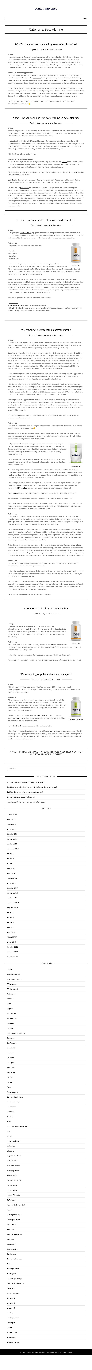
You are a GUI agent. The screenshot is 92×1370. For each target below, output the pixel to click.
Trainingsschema (13, 1283)
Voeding (10, 1327)
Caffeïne (10, 1043)
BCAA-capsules (61, 85)
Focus (9, 1102)
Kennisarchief (46, 7)
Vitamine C (11, 1318)
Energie (10, 1097)
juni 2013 (10, 932)
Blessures (10, 1038)
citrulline (55, 659)
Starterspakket (12, 1264)
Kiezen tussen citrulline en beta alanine (46, 623)
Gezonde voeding (13, 1116)
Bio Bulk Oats (23, 502)
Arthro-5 (10, 1013)
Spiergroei (10, 1244)
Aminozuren (11, 1008)
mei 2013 (10, 937)
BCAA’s (64, 171)
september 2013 (13, 917)
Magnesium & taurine (16, 740)
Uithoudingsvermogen (15, 1293)
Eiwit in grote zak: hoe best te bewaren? (21, 811)
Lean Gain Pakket (26, 247)
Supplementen (12, 1269)
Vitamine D (11, 1322)
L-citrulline (12, 190)
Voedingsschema (13, 1332)
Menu (85, 18)
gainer (33, 80)
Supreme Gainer (36, 450)
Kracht (9, 1151)
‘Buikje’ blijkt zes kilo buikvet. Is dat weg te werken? (25, 807)
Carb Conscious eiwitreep (16, 1048)
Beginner (10, 1023)
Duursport (10, 1077)
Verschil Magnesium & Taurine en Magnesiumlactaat (25, 797)
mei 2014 (10, 878)
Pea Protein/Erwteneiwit (16, 1219)
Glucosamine (11, 1121)
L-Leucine (74, 182)
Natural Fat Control (14, 1195)
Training (10, 1278)
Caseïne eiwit (12, 1058)
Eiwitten (10, 1092)
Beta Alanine (11, 1028)
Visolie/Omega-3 (13, 1308)
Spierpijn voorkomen (14, 1249)
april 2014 (10, 883)
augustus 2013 (12, 922)
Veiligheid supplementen (15, 1298)
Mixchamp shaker (13, 1185)
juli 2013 (10, 927)
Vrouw (9, 1342)
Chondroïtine (11, 1062)
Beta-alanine (14, 317)
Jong (8, 1146)
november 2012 (12, 966)
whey (21, 80)
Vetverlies (10, 1303)
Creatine (20, 733)
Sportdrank (11, 1259)
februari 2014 (12, 893)
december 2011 (12, 971)
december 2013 (12, 903)
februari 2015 (12, 839)
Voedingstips (11, 1337)
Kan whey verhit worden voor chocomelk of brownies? (26, 816)
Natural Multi (12, 1200)
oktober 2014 (12, 858)
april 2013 (10, 942)
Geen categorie (12, 1107)
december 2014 (12, 849)
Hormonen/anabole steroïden (17, 1141)
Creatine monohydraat (17, 320)
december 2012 (12, 961)
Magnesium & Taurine (14, 1170)
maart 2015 (11, 834)
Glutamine (10, 1126)
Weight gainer (12, 1347)
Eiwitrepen (11, 1087)
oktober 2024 (12, 829)
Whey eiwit (11, 1352)
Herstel (9, 1131)
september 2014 (13, 863)
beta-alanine (37, 83)
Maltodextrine (12, 1175)
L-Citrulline (11, 1161)
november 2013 (12, 908)
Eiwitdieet (10, 1082)
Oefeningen (11, 1215)
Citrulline (12, 322)
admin (60, 54)
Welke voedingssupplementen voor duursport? (46, 688)
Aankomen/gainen (13, 989)
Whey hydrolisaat (13, 1357)
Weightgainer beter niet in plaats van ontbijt (46, 344)
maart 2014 (11, 888)
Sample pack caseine (14, 1229)
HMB (9, 1136)
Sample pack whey (13, 1234)
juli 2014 (10, 868)
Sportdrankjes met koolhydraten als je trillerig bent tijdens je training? (32, 802)
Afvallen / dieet (12, 1004)
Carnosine (10, 1053)
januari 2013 (11, 957)
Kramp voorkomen (13, 1156)
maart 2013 (11, 947)
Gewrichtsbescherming (15, 1111)
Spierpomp (10, 1254)
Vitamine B (11, 1313)
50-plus (9, 984)
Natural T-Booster (13, 1210)
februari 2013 (12, 952)
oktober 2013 (12, 912)
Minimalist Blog (54, 1367)
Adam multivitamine (14, 994)
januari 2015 (11, 844)
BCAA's (9, 1018)
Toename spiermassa (14, 1273)
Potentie (10, 1224)
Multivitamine (12, 1190)
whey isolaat (54, 746)
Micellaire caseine (13, 1180)
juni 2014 (10, 873)
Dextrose (10, 1072)
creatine (20, 596)
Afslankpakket (12, 999)
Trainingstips (11, 1288)
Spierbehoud (11, 1239)
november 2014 (12, 854)
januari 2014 (11, 898)
